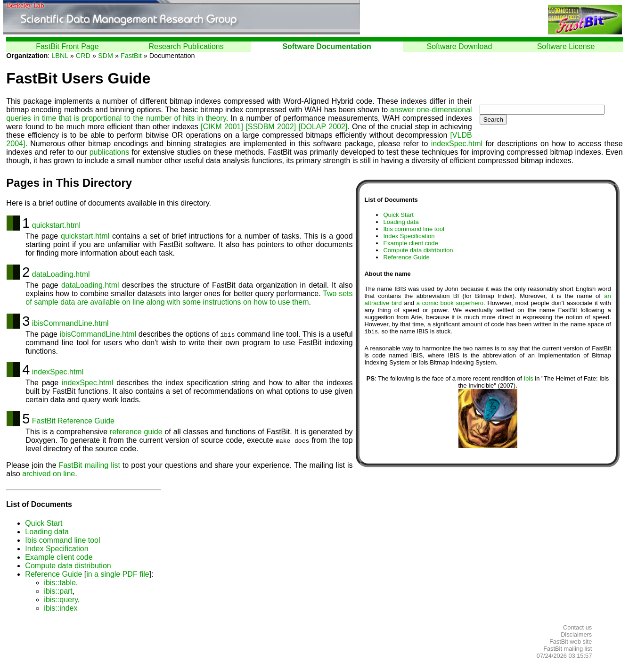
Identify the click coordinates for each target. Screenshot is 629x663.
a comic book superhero (450, 303)
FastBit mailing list (89, 465)
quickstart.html (56, 225)
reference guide (136, 432)
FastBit (131, 55)
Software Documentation (326, 46)
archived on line (48, 474)
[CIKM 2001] (222, 127)
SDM (105, 55)
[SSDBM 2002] (270, 127)
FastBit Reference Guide (73, 421)
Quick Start (398, 214)
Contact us (577, 627)
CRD (83, 55)
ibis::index (60, 608)
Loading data (400, 221)
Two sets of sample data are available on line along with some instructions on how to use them (188, 298)
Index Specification (408, 236)
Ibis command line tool (413, 228)
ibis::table (60, 583)
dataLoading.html (61, 274)
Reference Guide (406, 257)
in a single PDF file (117, 574)
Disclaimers (576, 634)
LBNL (59, 55)
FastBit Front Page (67, 46)
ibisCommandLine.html (70, 323)
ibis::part (58, 591)
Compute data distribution (418, 250)
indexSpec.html (456, 144)
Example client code (410, 243)
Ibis (528, 378)
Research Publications (186, 46)
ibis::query (61, 600)
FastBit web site (570, 641)
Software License (566, 46)
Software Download (459, 46)
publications (110, 152)
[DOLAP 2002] (322, 127)
